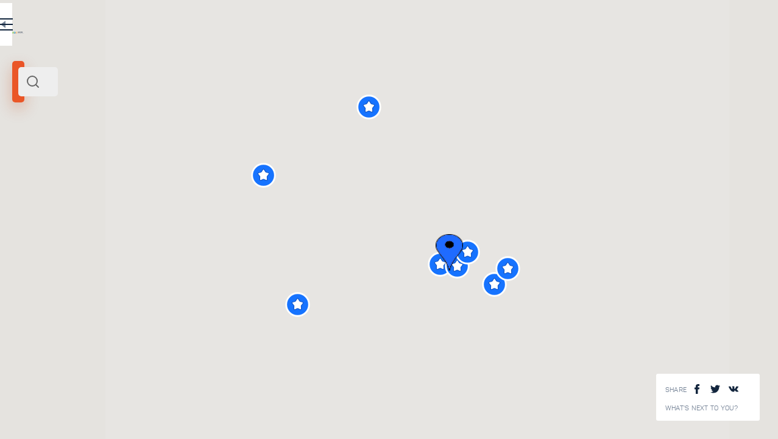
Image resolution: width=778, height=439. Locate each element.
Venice (28, 166)
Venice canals (166, 423)
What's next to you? (701, 408)
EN (267, 26)
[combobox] (164, 81)
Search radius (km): (42, 201)
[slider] (45, 221)
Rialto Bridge (164, 342)
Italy (73, 166)
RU (241, 26)
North (53, 166)
